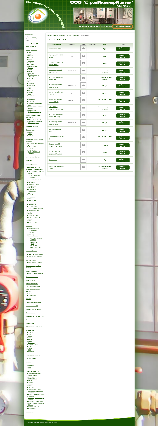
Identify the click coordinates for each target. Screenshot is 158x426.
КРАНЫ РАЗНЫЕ (36, 247)
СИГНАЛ (30, 88)
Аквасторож (30, 411)
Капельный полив (33, 235)
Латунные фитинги (33, 206)
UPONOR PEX (32, 200)
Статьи (109, 26)
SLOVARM (34, 245)
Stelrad (30, 339)
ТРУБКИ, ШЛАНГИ (33, 406)
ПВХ (29, 220)
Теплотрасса (33, 202)
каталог (34, 37)
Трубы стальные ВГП (34, 217)
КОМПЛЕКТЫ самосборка (35, 401)
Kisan (29, 180)
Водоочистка (33, 230)
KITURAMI (31, 64)
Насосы (28, 319)
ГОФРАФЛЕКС (32, 204)
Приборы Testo (32, 150)
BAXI (29, 52)
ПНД (29, 212)
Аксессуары (31, 101)
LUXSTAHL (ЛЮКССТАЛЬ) (36, 403)
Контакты (92, 26)
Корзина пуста (29, 34)
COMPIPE (32, 197)
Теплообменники (31, 358)
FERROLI (30, 62)
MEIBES (28, 299)
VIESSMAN (31, 73)
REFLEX (30, 135)
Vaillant (30, 71)
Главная (49, 35)
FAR (29, 193)
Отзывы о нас (101, 26)
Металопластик (31, 280)
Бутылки (30, 384)
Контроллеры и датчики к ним (35, 316)
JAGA (29, 334)
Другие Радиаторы (33, 344)
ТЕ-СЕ (30, 213)
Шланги (28, 362)
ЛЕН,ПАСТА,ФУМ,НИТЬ (35, 121)
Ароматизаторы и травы (34, 389)
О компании (83, 26)
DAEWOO (31, 61)
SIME (29, 87)
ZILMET (30, 132)
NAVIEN (30, 78)
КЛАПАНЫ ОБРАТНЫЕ (34, 119)
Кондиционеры (30, 312)
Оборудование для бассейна (34, 326)
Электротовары (30, 365)
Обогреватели (30, 323)
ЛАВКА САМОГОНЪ (71, 35)
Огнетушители (32, 295)
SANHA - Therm (32, 222)
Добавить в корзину (122, 49)
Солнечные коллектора (33, 355)
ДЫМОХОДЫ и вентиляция (34, 254)
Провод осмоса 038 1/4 (55, 49)
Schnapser (30, 405)
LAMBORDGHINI (33, 66)
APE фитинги (31, 182)
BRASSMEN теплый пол (34, 187)
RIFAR (30, 348)
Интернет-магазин (58, 35)
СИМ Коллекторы (31, 46)
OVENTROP (31, 194)
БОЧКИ (30, 380)
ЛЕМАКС (30, 92)
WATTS (30, 134)
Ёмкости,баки (30, 129)
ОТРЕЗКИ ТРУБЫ (33, 215)
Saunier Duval (31, 85)
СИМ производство (33, 123)
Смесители (31, 234)
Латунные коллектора (35, 179)
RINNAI (30, 69)
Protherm (30, 68)
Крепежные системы (32, 277)
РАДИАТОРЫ (30, 330)
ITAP (32, 244)
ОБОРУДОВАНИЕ (31, 164)
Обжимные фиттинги (34, 210)
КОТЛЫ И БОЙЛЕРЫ (33, 157)
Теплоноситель (32, 110)
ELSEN (30, 219)
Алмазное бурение (31, 251)
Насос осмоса (53, 160)
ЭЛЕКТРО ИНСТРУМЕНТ (35, 262)
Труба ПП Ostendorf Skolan (35, 273)
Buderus (30, 59)
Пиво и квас (31, 387)
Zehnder (30, 341)
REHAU (30, 198)
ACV (29, 54)
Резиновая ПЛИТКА (32, 126)
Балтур (30, 81)
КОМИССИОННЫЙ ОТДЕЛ (36, 394)
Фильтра (29, 226)
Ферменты (31, 377)
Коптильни (31, 396)
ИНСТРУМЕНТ (31, 260)
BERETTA (31, 57)
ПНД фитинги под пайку (36, 208)
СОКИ (30, 385)
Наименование (56, 44)
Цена (104, 44)
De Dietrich (31, 83)
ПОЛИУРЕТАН (32, 378)
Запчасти (32, 232)
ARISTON (31, 55)
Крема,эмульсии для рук (34, 286)
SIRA (29, 350)
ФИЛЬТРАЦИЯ (32, 408)
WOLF (30, 80)
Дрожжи (30, 382)
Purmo (29, 337)
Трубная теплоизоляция (34, 112)
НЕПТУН (29, 160)
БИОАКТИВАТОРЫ (32, 284)
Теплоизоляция (30, 99)
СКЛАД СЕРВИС (31, 50)
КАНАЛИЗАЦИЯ (31, 271)
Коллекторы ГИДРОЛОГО (34, 309)
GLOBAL (30, 332)
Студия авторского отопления (122, 26)
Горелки (30, 293)
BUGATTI (34, 242)
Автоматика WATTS (32, 306)
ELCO (29, 94)
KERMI (30, 336)
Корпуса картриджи (33, 228)
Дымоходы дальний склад (35, 256)
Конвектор (31, 351)
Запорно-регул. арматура (33, 302)
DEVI (29, 367)
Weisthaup (30, 90)
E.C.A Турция (31, 95)
